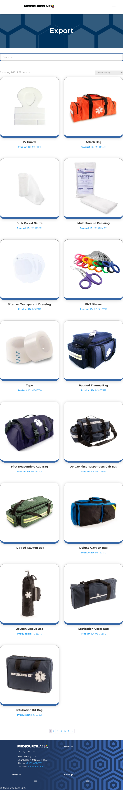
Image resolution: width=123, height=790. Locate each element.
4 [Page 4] (61, 731)
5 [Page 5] (65, 731)
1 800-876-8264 (36, 766)
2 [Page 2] (53, 731)
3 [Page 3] (57, 731)
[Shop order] (109, 73)
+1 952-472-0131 (34, 763)
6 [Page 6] (69, 731)
